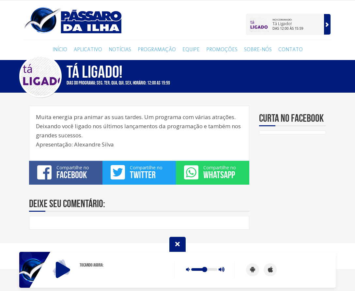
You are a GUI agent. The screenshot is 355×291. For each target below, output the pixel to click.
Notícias (120, 49)
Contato (290, 49)
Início (60, 49)
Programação (157, 49)
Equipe (191, 49)
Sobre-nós (258, 49)
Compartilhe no (65, 172)
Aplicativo (88, 49)
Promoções (222, 49)
